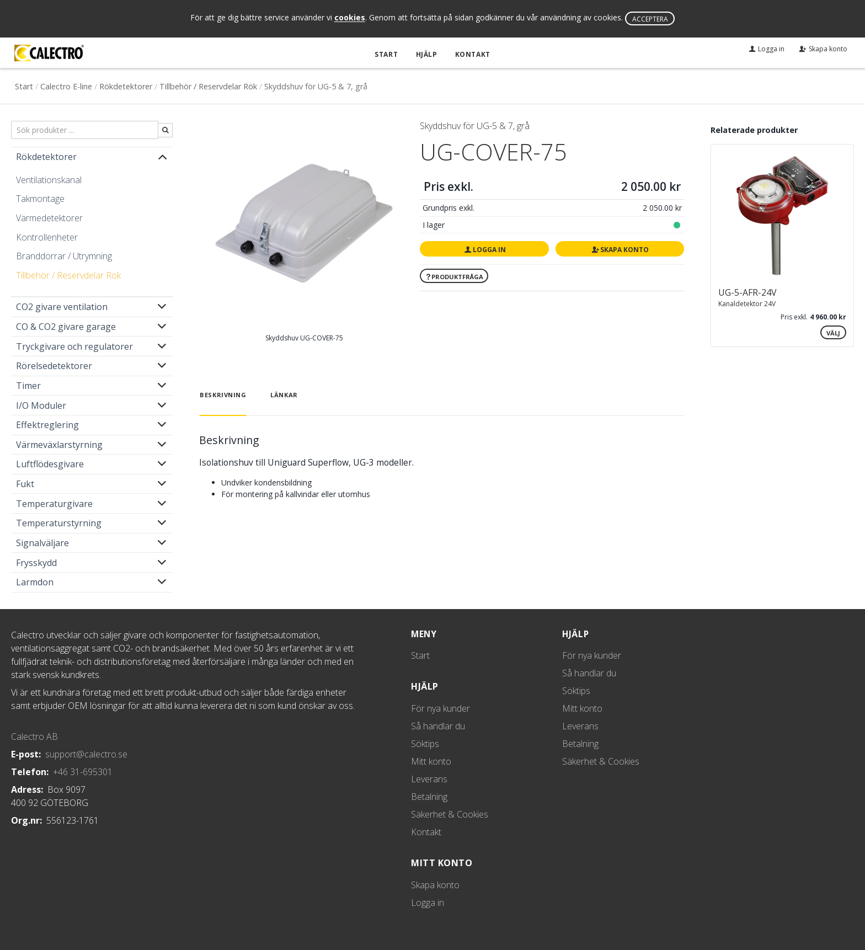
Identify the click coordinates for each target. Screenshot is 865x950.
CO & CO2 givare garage (66, 327)
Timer (28, 386)
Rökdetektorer (125, 86)
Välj (833, 333)
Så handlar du (438, 726)
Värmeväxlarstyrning (59, 444)
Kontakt (472, 54)
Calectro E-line (66, 86)
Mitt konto (431, 761)
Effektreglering (47, 425)
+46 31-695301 (83, 771)
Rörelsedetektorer (54, 366)
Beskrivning (223, 395)
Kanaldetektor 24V (747, 303)
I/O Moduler (41, 405)
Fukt (25, 484)
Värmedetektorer (49, 218)
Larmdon (35, 582)
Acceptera (650, 19)
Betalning (429, 797)
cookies (349, 18)
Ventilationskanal (49, 179)
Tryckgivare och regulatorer (74, 346)
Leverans (429, 779)
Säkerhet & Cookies (449, 814)
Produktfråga (454, 276)
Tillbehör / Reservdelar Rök (208, 86)
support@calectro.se (86, 754)
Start (387, 54)
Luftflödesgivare (50, 464)
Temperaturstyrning (59, 523)
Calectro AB (34, 736)
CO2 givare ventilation (62, 307)
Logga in (484, 249)
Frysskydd (36, 562)
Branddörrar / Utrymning (64, 256)
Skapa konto (619, 249)
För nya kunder (440, 708)
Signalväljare (42, 543)
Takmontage (40, 199)
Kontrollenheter (47, 237)
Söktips (425, 744)
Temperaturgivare (54, 503)
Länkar (283, 395)
